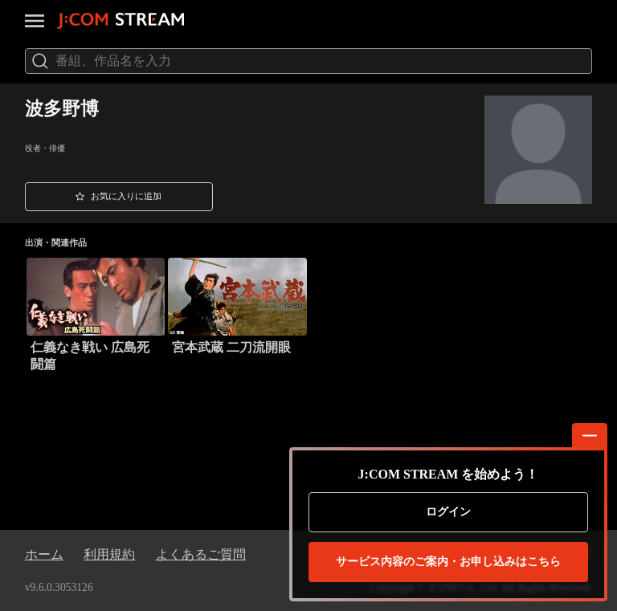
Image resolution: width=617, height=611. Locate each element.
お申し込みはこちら (448, 562)
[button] (119, 196)
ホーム (44, 554)
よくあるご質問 (201, 554)
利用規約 (109, 554)
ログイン (448, 512)
